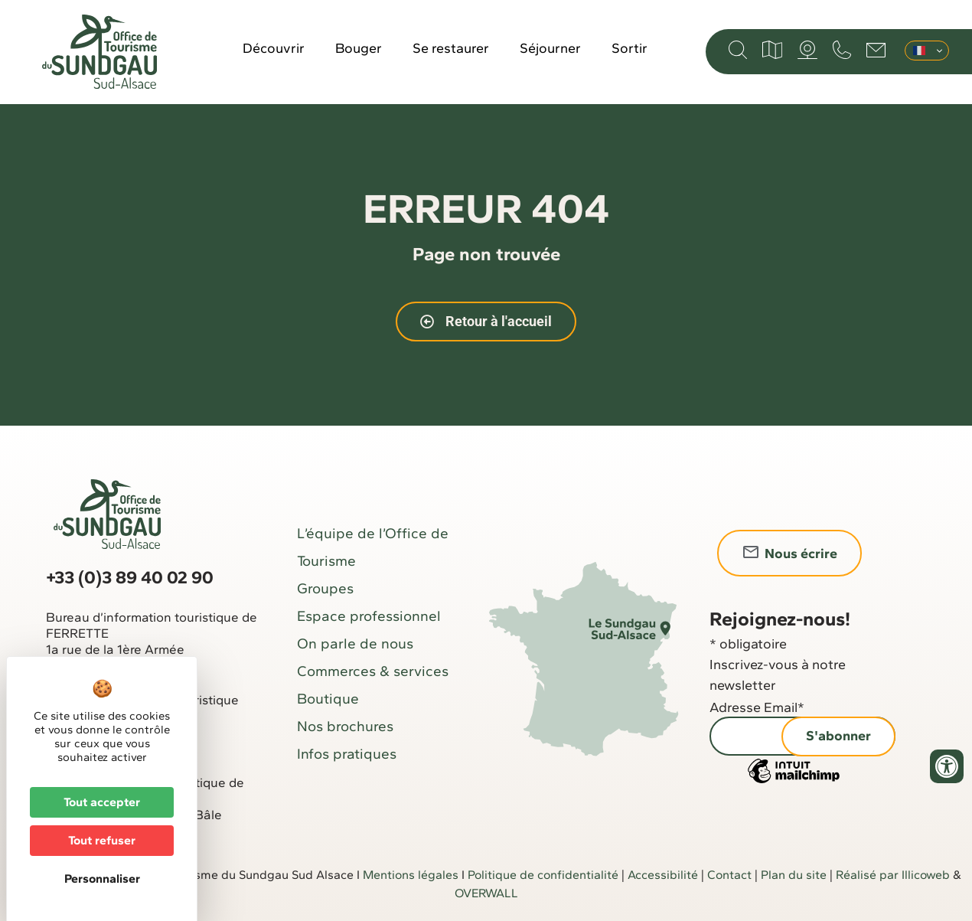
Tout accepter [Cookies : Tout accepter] (102, 802)
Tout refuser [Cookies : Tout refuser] (101, 840)
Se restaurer (451, 48)
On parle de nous (355, 643)
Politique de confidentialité (543, 874)
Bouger (358, 48)
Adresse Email (756, 707)
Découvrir (274, 48)
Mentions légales (410, 874)
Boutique (328, 698)
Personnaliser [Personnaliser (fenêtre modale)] (102, 878)
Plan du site (794, 874)
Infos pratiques (346, 754)
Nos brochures (345, 726)
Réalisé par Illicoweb (893, 874)
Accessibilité (663, 874)
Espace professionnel (369, 616)
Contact (729, 874)
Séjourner (550, 48)
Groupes (325, 588)
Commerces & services (372, 671)
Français (919, 50)
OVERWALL (486, 893)
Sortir (629, 48)
